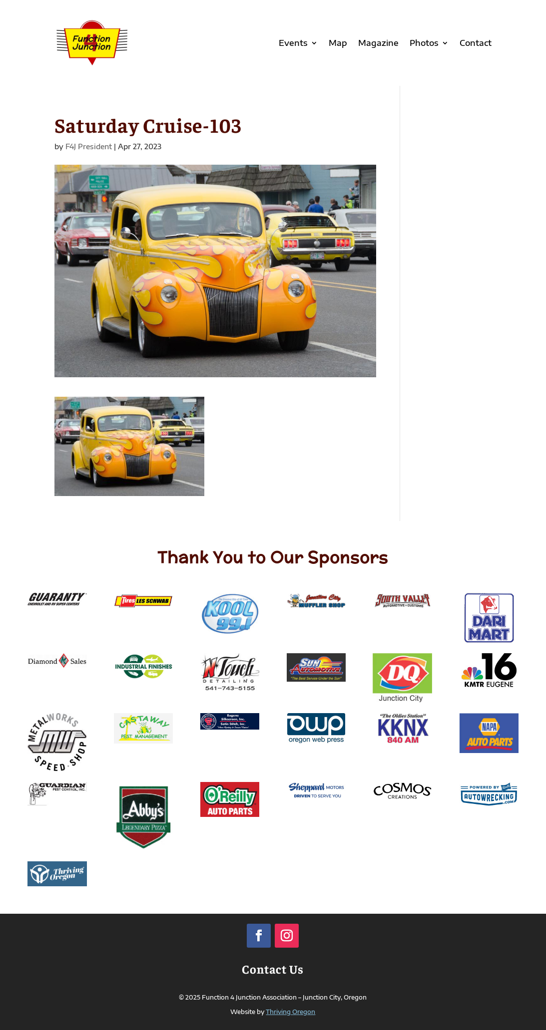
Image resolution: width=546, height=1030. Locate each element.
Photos (424, 43)
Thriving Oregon (290, 1012)
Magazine (378, 43)
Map (338, 43)
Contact (476, 43)
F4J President (88, 146)
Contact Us (273, 968)
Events (293, 43)
